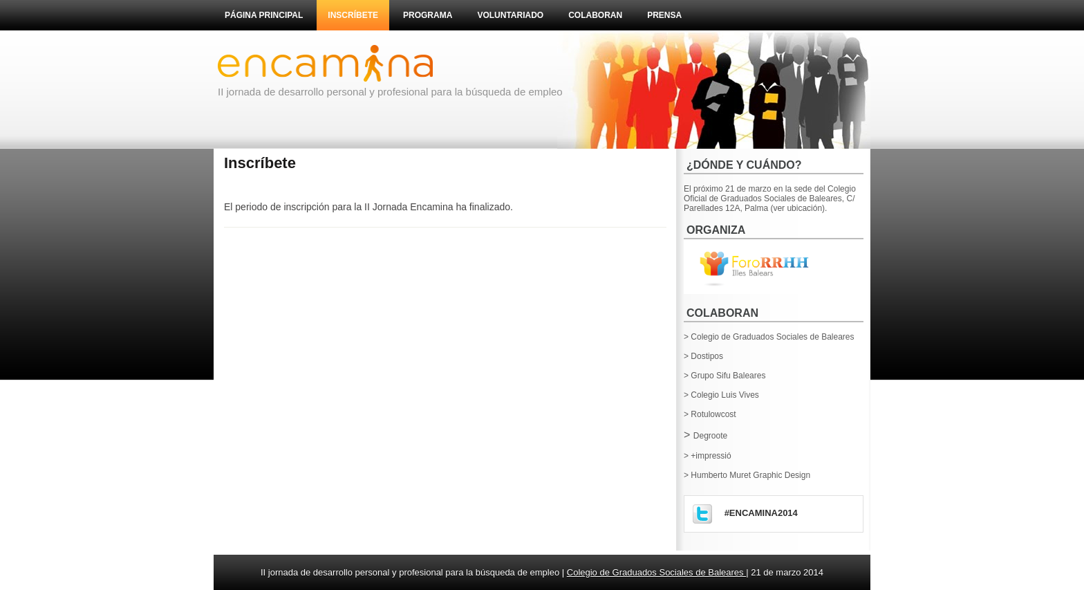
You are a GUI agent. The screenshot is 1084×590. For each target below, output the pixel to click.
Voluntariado (510, 15)
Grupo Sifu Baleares (728, 375)
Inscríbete (353, 15)
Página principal (264, 15)
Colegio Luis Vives (725, 395)
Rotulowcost (713, 414)
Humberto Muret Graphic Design (750, 475)
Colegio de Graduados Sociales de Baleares (772, 337)
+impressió (711, 456)
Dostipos (707, 356)
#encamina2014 (761, 513)
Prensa (664, 15)
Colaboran (595, 15)
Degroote (710, 436)
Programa (427, 15)
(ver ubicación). (798, 208)
